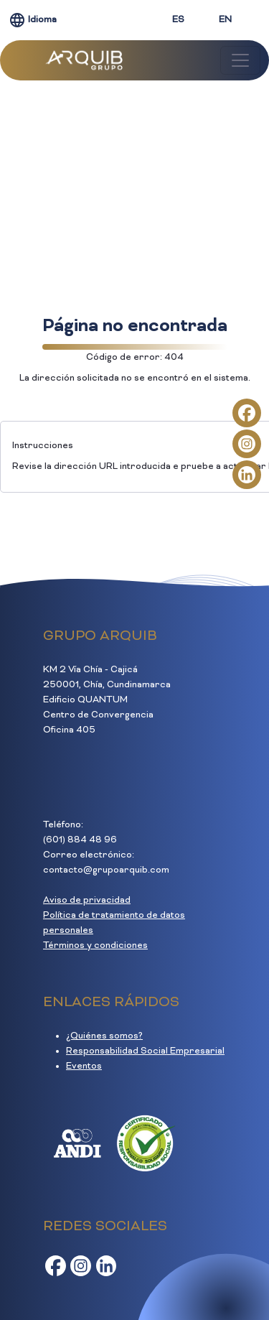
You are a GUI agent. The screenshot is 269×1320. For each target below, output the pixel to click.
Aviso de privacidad (87, 900)
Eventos (84, 1066)
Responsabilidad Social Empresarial (145, 1051)
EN (225, 20)
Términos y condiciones (95, 946)
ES (178, 20)
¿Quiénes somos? (104, 1036)
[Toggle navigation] (240, 60)
